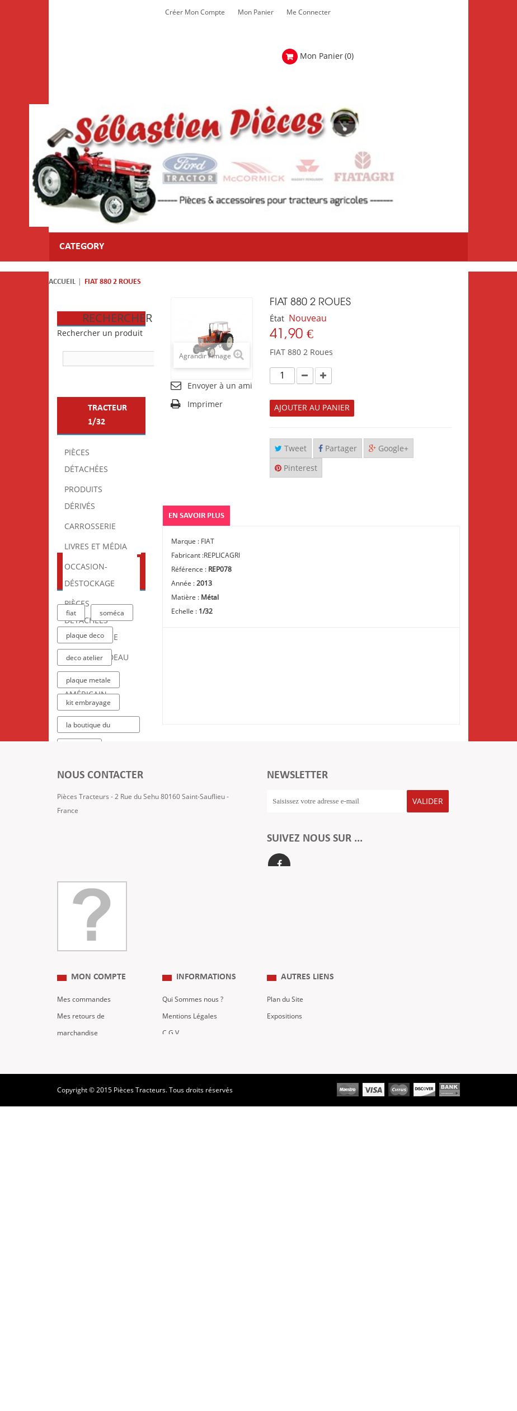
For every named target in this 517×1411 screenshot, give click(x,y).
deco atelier (84, 836)
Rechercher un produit (100, 333)
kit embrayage (88, 881)
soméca (112, 792)
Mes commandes (84, 1236)
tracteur (79, 926)
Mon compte (98, 1214)
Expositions (284, 1253)
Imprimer (205, 404)
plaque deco (85, 814)
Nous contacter (290, 1287)
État (277, 319)
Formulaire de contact (102, 1082)
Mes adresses (79, 1287)
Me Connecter (308, 12)
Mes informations (84, 1303)
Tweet (291, 449)
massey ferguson (94, 970)
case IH (78, 948)
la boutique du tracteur (88, 906)
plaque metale (88, 859)
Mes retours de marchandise (81, 1261)
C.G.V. (171, 1270)
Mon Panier (256, 12)
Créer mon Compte (195, 12)
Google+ (388, 449)
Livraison (176, 1287)
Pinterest (296, 468)
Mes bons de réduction (92, 1320)
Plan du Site (285, 1236)
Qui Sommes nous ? (192, 1236)
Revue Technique (293, 1270)
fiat (71, 792)
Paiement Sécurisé (191, 1303)
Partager (337, 449)
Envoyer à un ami (219, 386)
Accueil (62, 282)
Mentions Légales (189, 1253)
